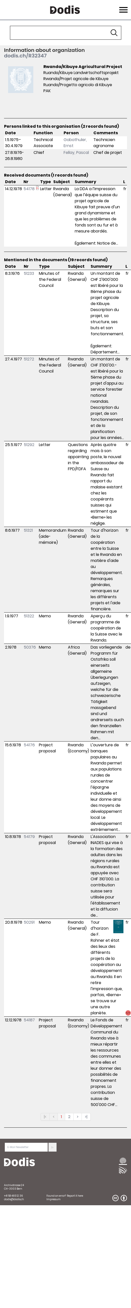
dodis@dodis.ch (14, 1199)
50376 (30, 647)
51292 (29, 445)
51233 (29, 273)
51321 (28, 530)
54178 (29, 189)
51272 (29, 359)
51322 (29, 616)
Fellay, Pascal (76, 152)
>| (86, 1117)
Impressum (53, 1199)
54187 (29, 1020)
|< (45, 1117)
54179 (29, 837)
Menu (123, 6)
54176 (29, 745)
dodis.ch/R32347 (25, 55)
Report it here (75, 1196)
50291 (29, 922)
